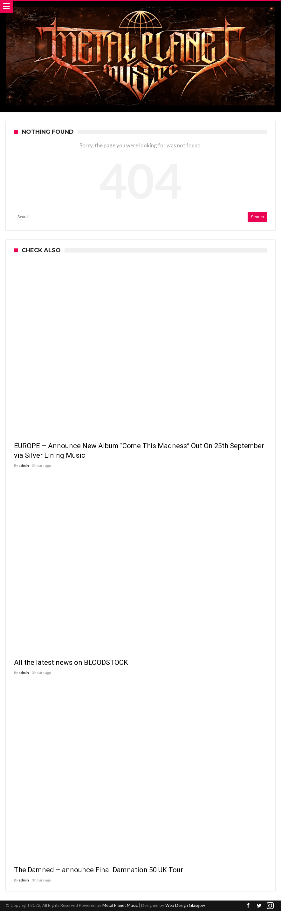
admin (24, 465)
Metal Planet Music (120, 905)
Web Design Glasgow (185, 905)
